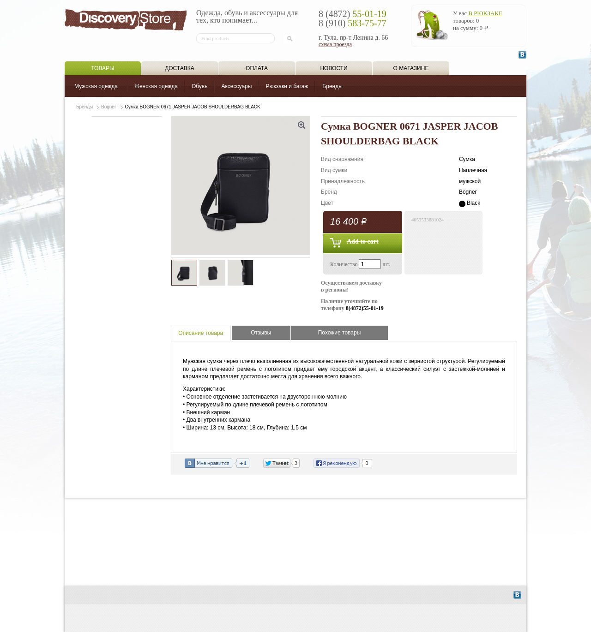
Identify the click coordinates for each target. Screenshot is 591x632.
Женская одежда (156, 86)
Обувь (200, 86)
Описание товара (200, 333)
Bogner (108, 106)
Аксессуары (236, 86)
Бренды (332, 86)
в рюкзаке (485, 13)
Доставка (179, 68)
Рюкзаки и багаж (286, 86)
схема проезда (335, 44)
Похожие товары (339, 332)
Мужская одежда (96, 86)
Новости (333, 68)
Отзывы (261, 332)
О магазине (411, 68)
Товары (102, 68)
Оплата (257, 68)
